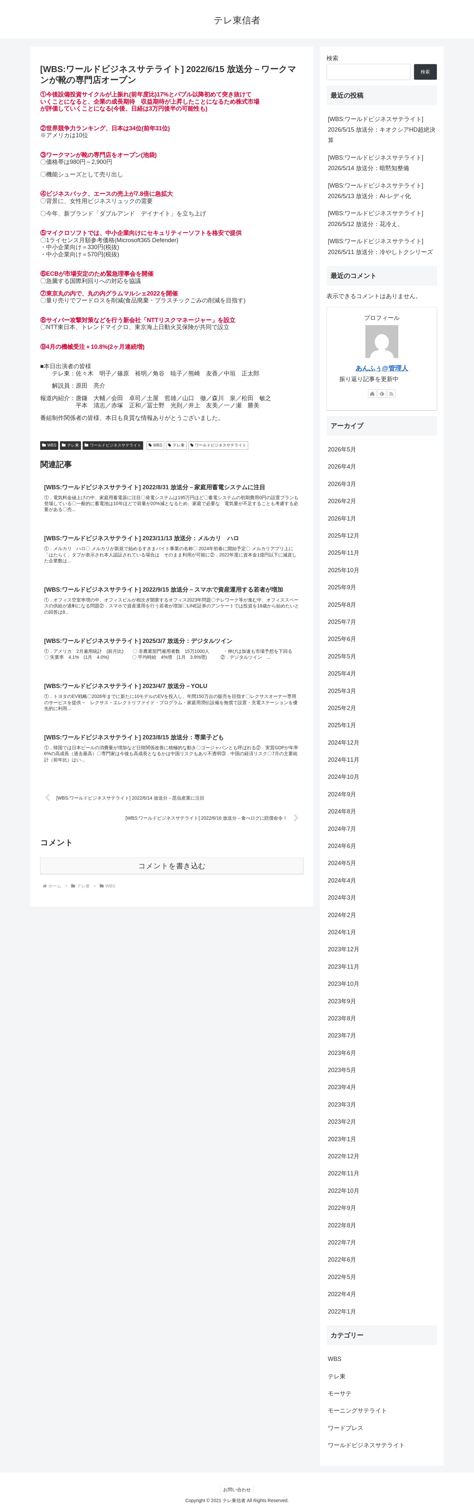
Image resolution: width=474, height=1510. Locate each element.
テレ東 (70, 445)
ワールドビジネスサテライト (113, 445)
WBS (49, 445)
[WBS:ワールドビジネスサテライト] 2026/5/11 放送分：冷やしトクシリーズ (380, 246)
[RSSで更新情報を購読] (391, 393)
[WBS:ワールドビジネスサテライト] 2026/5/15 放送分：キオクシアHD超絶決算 (381, 130)
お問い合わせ (237, 1489)
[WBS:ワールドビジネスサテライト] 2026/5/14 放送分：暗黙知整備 (375, 162)
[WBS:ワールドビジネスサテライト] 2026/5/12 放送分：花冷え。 (375, 218)
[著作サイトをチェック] (372, 393)
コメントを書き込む (172, 870)
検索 (332, 58)
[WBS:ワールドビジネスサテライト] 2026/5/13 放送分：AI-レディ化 (375, 190)
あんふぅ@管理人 (382, 368)
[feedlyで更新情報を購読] (382, 393)
